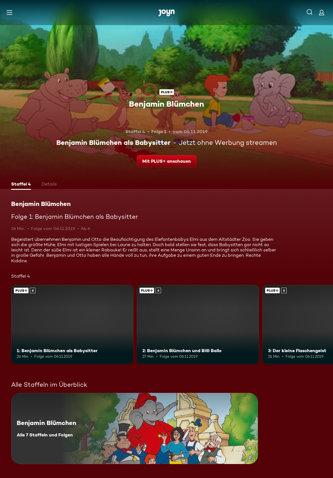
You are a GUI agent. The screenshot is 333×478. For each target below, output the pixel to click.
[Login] (321, 12)
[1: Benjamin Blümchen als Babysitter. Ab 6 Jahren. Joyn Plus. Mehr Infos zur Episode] (72, 324)
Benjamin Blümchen (166, 104)
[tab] (21, 185)
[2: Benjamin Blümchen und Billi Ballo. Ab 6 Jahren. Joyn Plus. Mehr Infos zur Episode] (198, 324)
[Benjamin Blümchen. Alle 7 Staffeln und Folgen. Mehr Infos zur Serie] (134, 428)
